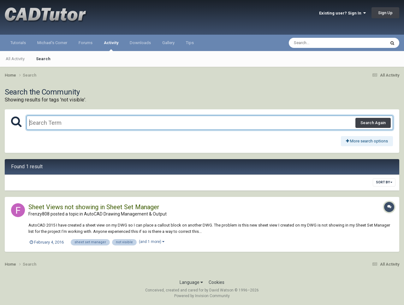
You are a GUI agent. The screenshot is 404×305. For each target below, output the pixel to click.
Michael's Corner (52, 42)
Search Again (373, 122)
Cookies (216, 282)
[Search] (321, 43)
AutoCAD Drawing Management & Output (125, 213)
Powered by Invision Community (202, 296)
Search (43, 58)
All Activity (15, 58)
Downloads (140, 42)
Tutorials (18, 42)
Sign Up (385, 12)
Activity (111, 45)
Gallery (168, 42)
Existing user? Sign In (342, 13)
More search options (367, 141)
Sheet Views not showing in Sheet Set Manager (93, 207)
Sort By (384, 182)
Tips (190, 42)
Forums (85, 42)
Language (191, 282)
